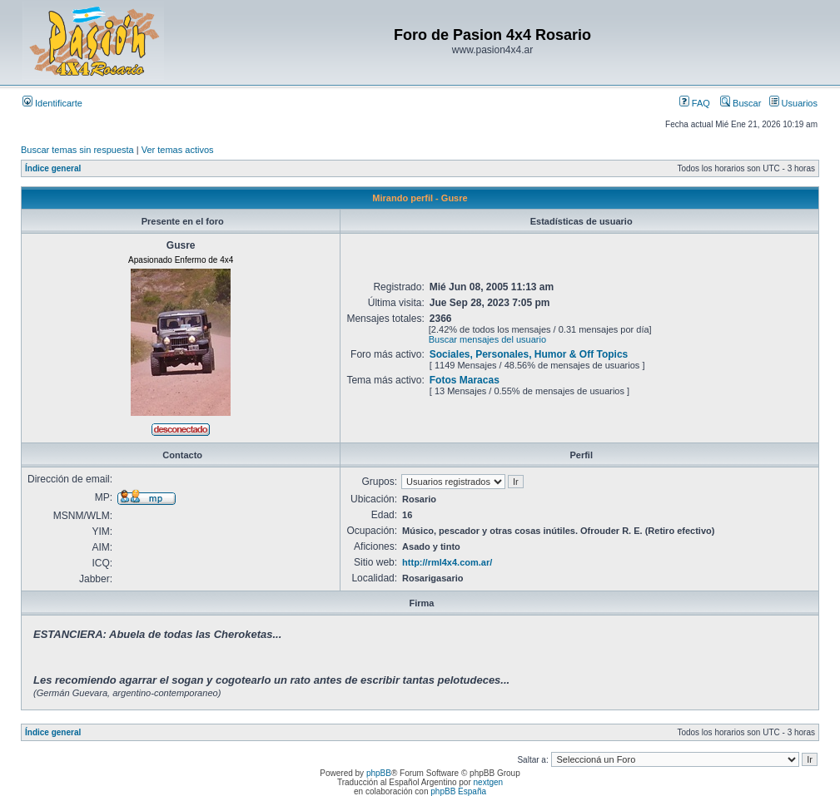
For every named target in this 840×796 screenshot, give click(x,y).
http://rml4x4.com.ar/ (447, 562)
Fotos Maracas (465, 380)
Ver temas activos (178, 150)
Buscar (740, 103)
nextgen (489, 782)
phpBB (378, 773)
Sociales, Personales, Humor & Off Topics (529, 354)
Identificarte (52, 103)
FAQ (694, 103)
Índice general (53, 168)
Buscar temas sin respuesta (77, 150)
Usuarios (793, 103)
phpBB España (458, 791)
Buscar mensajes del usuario (487, 339)
